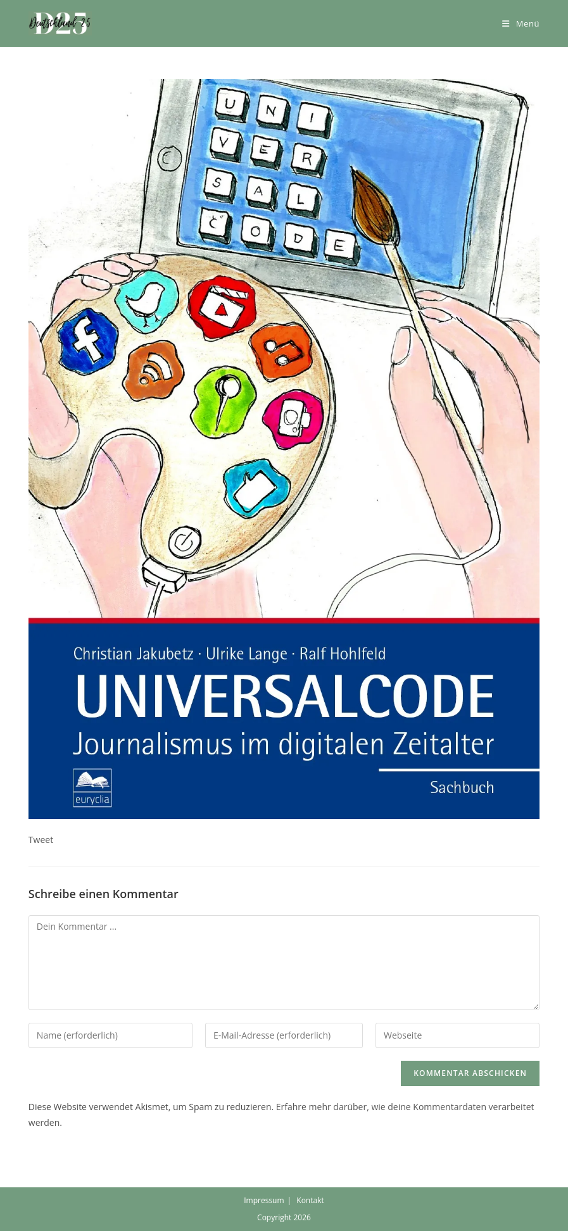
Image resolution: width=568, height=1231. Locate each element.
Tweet (40, 840)
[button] (60, 23)
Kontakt (310, 1200)
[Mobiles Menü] (521, 23)
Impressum (264, 1200)
